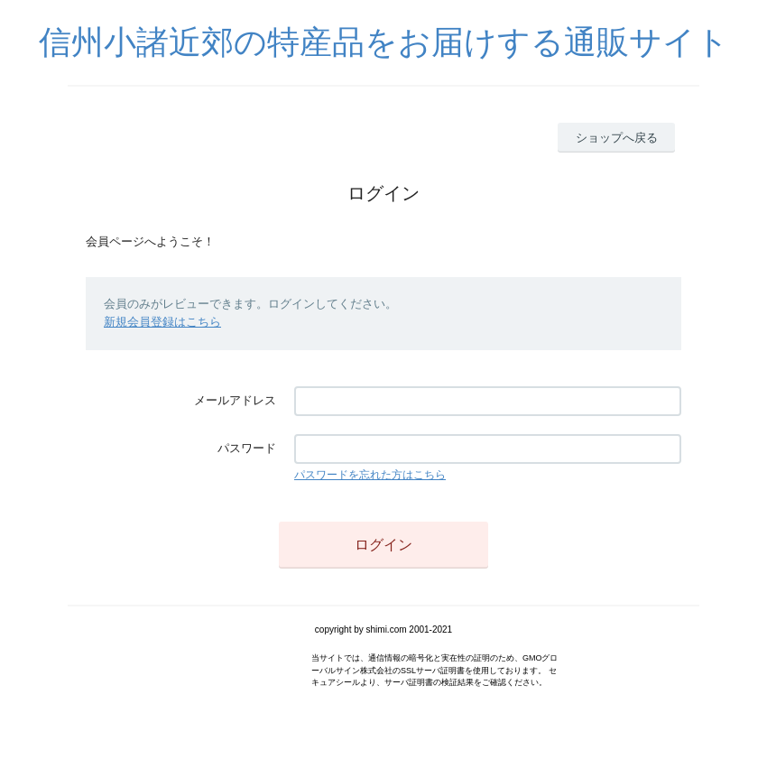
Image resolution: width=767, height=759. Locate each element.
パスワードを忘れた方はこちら (370, 474)
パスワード (246, 448)
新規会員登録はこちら (162, 322)
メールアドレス (235, 400)
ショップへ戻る (617, 137)
